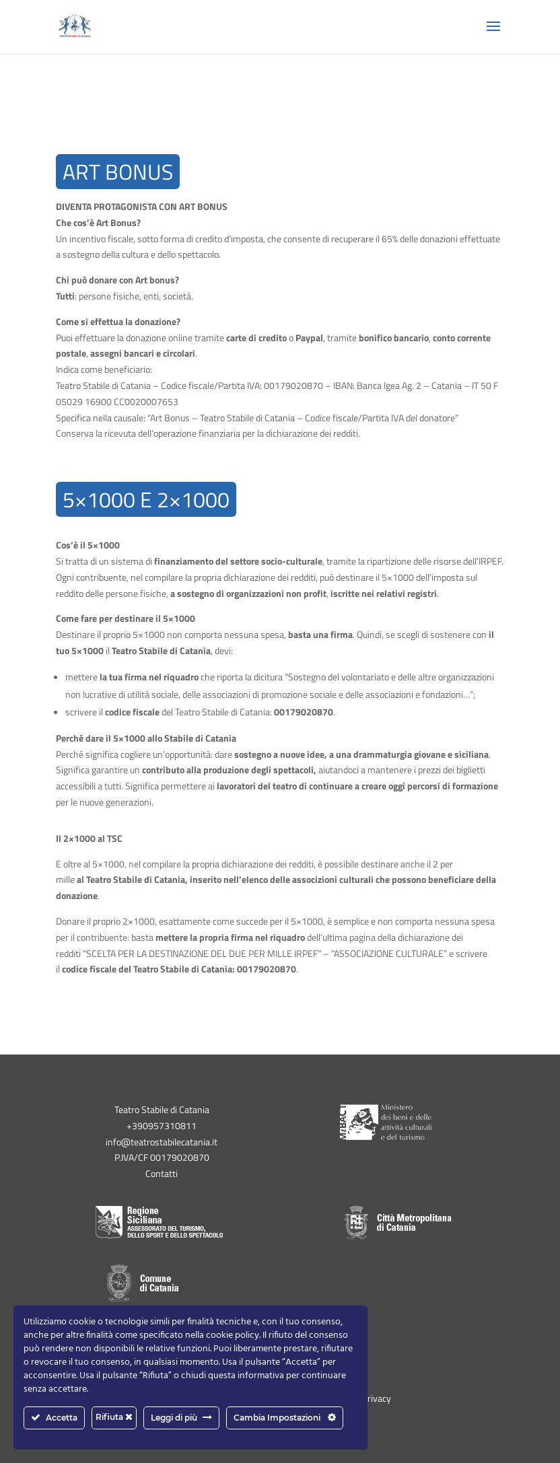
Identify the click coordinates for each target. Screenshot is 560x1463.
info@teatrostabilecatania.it (161, 1142)
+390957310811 (162, 1125)
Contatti (161, 1173)
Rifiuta (114, 1417)
